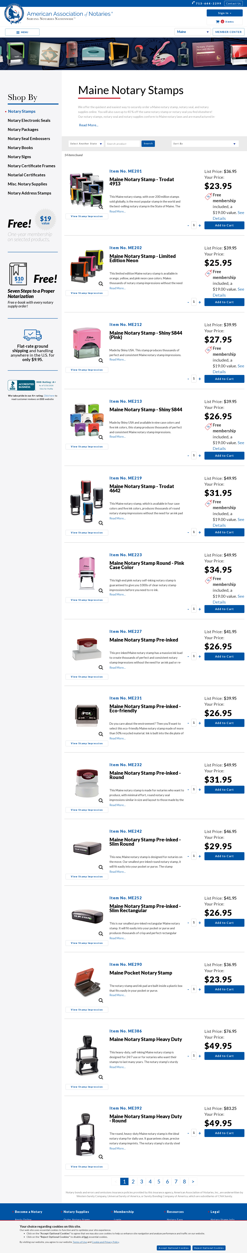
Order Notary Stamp (77, 1219)
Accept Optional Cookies (174, 1248)
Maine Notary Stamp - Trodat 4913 (141, 181)
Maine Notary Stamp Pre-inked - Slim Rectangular (145, 908)
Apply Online (23, 1219)
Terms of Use (80, 1241)
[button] (225, 12)
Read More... (88, 125)
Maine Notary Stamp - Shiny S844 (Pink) (145, 335)
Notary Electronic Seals (29, 120)
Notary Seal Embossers (29, 138)
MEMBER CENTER (228, 31)
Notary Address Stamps (29, 193)
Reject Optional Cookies (209, 1248)
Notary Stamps (22, 111)
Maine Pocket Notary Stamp (140, 973)
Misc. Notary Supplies (27, 183)
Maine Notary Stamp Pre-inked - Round (145, 775)
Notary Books (20, 147)
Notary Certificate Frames (31, 165)
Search (148, 143)
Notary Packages (23, 129)
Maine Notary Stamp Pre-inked (143, 640)
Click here (49, 395)
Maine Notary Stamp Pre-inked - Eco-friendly (145, 708)
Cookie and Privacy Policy (105, 1241)
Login (117, 1219)
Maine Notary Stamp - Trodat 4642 (141, 488)
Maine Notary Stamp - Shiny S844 (145, 409)
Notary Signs (19, 156)
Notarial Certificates (26, 174)
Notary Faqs (175, 1219)
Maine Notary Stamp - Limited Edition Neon (142, 258)
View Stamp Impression (87, 216)
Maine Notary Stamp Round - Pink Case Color (146, 565)
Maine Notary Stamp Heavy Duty (145, 1039)
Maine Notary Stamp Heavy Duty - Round (145, 1118)
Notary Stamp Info (223, 1219)
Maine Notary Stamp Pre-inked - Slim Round (145, 842)
